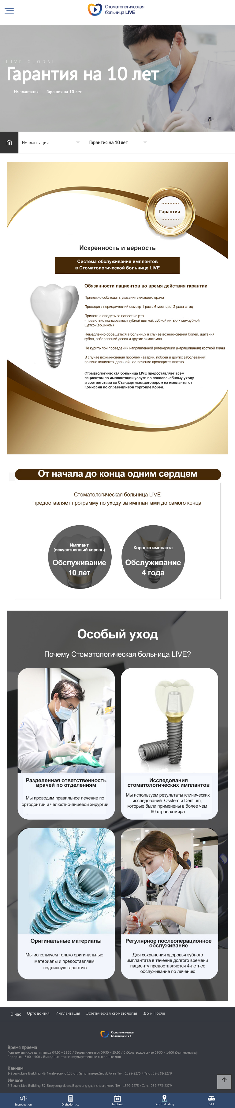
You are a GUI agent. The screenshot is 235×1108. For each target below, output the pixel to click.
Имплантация (68, 1013)
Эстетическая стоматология (111, 1013)
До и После (154, 1013)
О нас (15, 1014)
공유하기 (221, 142)
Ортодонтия (38, 1013)
